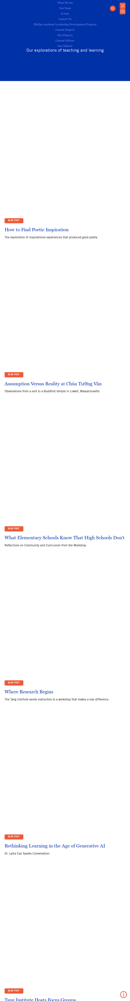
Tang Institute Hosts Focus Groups (40, 773)
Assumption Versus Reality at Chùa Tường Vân (53, 308)
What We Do (65, 3)
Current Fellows (65, 40)
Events (65, 13)
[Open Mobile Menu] (122, 12)
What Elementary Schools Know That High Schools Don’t (65, 424)
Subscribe (14, 854)
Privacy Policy (35, 994)
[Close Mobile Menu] (122, 6)
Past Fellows (65, 46)
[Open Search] (112, 9)
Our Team (65, 8)
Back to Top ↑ (16, 809)
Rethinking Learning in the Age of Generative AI (55, 656)
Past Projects (65, 35)
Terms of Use (78, 994)
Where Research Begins (29, 540)
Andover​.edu (13, 994)
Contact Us (57, 994)
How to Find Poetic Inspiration (37, 192)
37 (115, 798)
